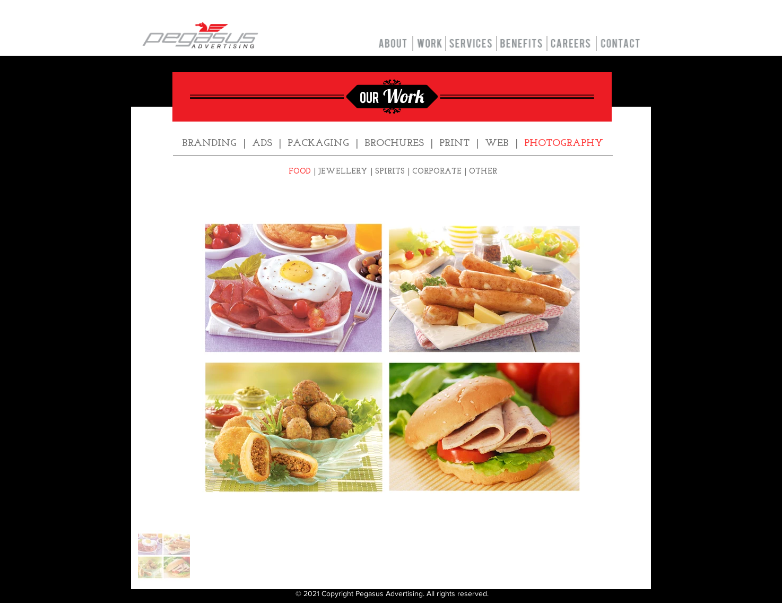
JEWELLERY (343, 172)
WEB (497, 144)
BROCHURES (394, 144)
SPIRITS (390, 172)
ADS (262, 144)
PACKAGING (318, 144)
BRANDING (209, 144)
